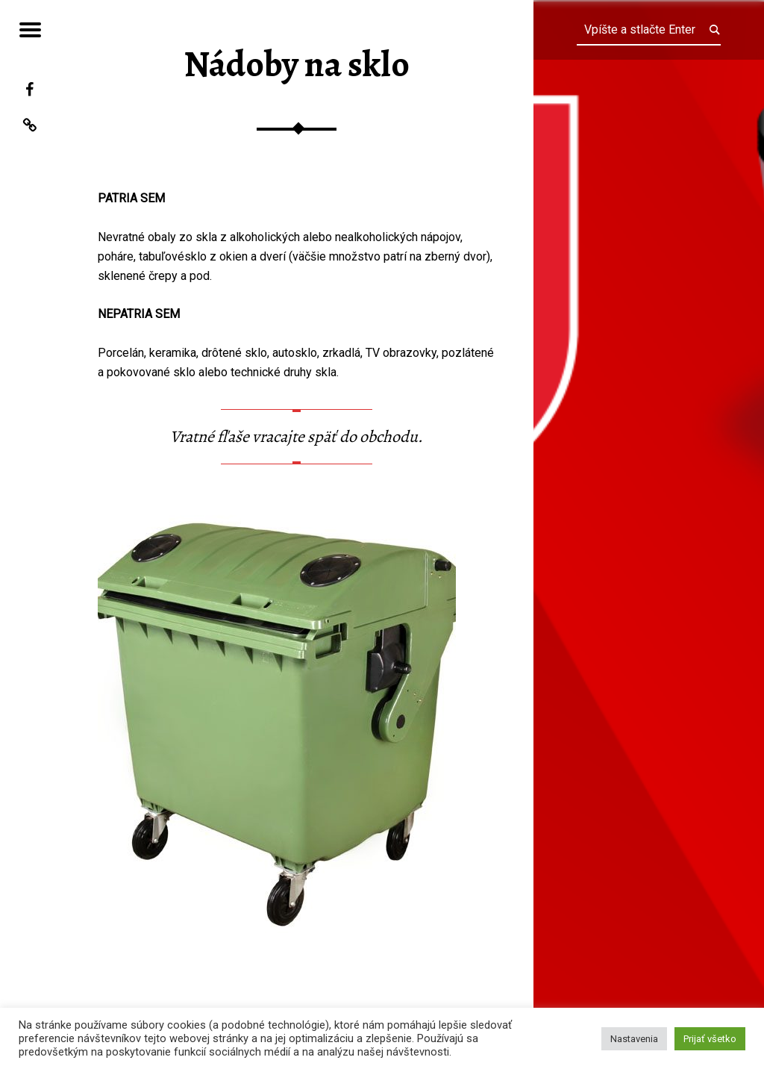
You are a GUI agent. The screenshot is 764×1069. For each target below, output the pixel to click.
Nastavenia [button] (634, 1038)
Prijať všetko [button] (709, 1038)
